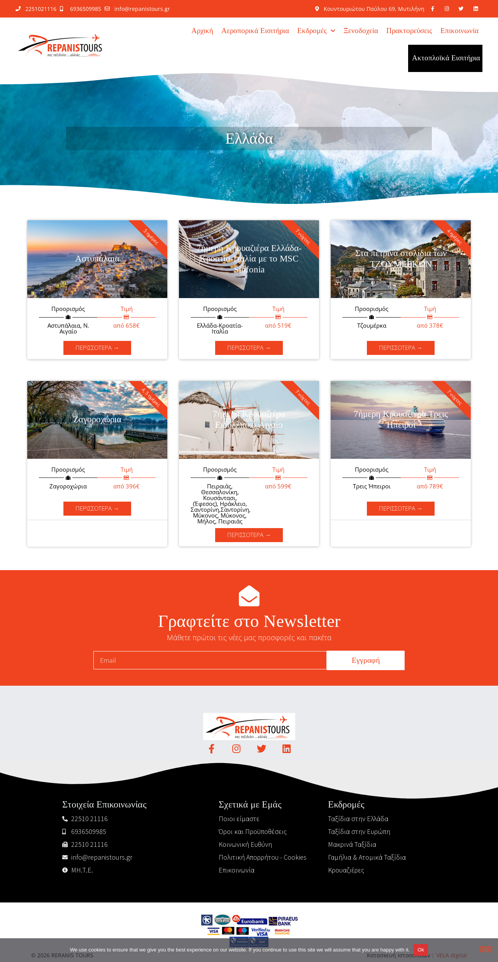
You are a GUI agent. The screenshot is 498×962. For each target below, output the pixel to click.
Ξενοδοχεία (361, 31)
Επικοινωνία (459, 31)
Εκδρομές (316, 31)
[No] (486, 949)
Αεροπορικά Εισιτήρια (255, 31)
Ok (420, 950)
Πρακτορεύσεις (409, 31)
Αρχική (202, 31)
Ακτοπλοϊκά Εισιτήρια (446, 58)
